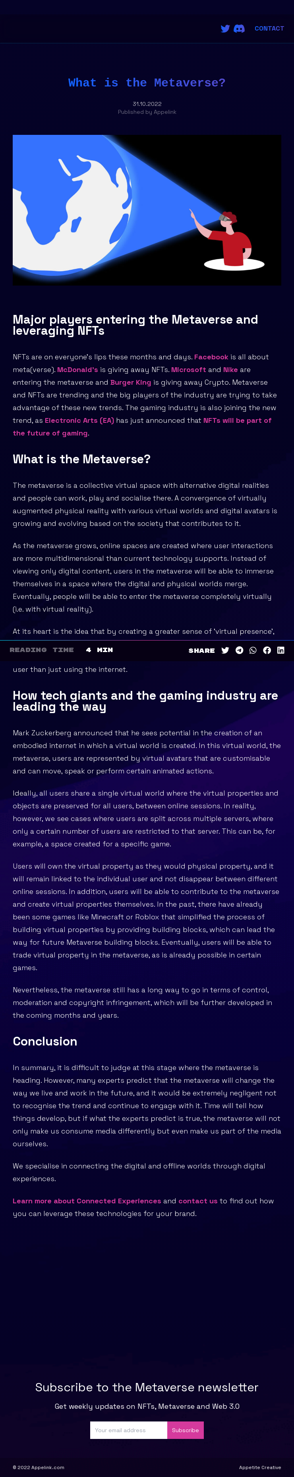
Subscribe (185, 1430)
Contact (269, 28)
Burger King (130, 382)
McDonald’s (77, 369)
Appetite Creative (260, 1467)
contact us (198, 1200)
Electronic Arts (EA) (79, 420)
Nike (230, 369)
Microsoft (188, 369)
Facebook (211, 356)
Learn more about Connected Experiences (87, 1200)
